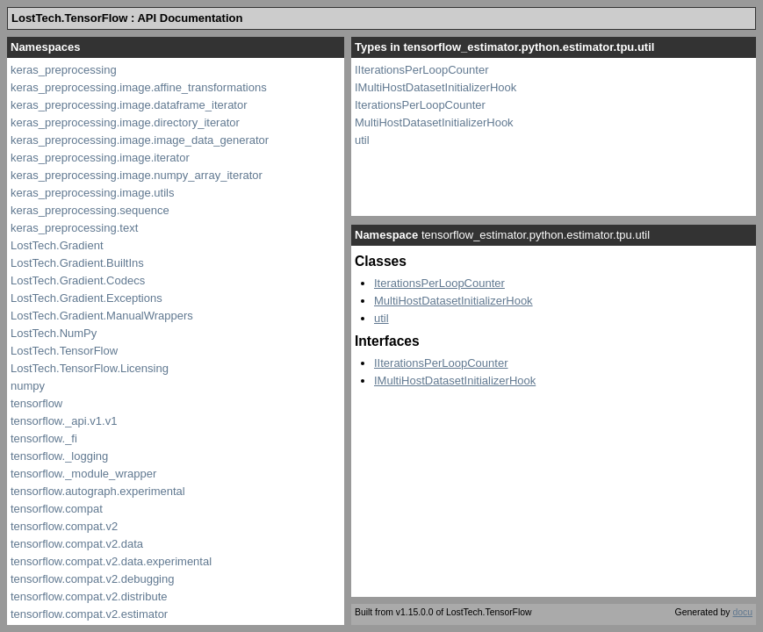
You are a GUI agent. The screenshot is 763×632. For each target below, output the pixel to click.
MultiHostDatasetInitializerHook (434, 122)
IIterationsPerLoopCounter (421, 69)
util (362, 140)
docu (742, 612)
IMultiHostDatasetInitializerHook (435, 87)
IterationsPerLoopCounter (420, 104)
